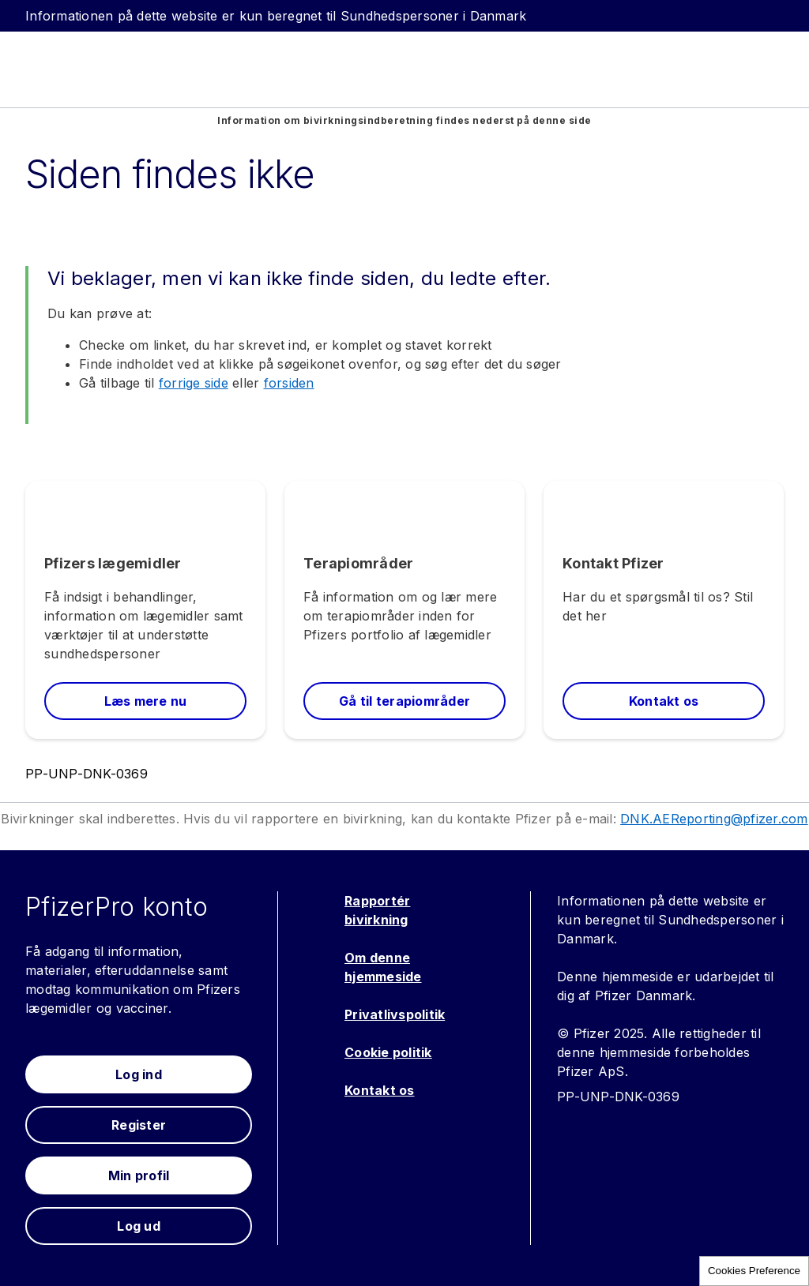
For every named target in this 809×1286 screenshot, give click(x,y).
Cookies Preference (754, 1271)
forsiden (289, 383)
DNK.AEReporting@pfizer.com (714, 819)
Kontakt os (379, 1090)
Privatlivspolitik (394, 1014)
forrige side (193, 383)
